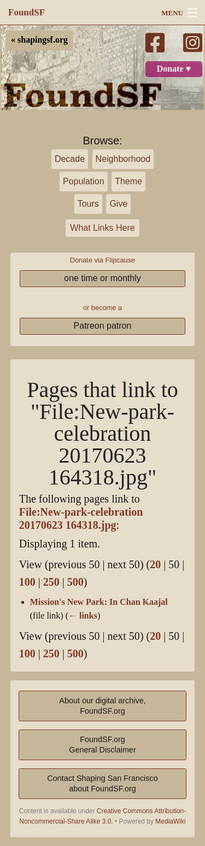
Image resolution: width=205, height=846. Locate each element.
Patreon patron (103, 325)
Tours (88, 203)
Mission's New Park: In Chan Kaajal (99, 602)
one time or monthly (102, 278)
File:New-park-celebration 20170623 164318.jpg (81, 519)
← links (82, 616)
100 (27, 582)
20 (155, 564)
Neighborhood (123, 159)
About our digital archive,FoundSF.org (102, 705)
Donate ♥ (174, 69)
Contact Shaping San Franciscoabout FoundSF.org (102, 783)
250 (51, 582)
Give (118, 203)
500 (75, 582)
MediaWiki (170, 821)
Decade (70, 159)
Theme (128, 181)
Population (83, 181)
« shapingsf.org (39, 40)
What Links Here (102, 227)
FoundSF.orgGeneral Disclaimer (102, 744)
